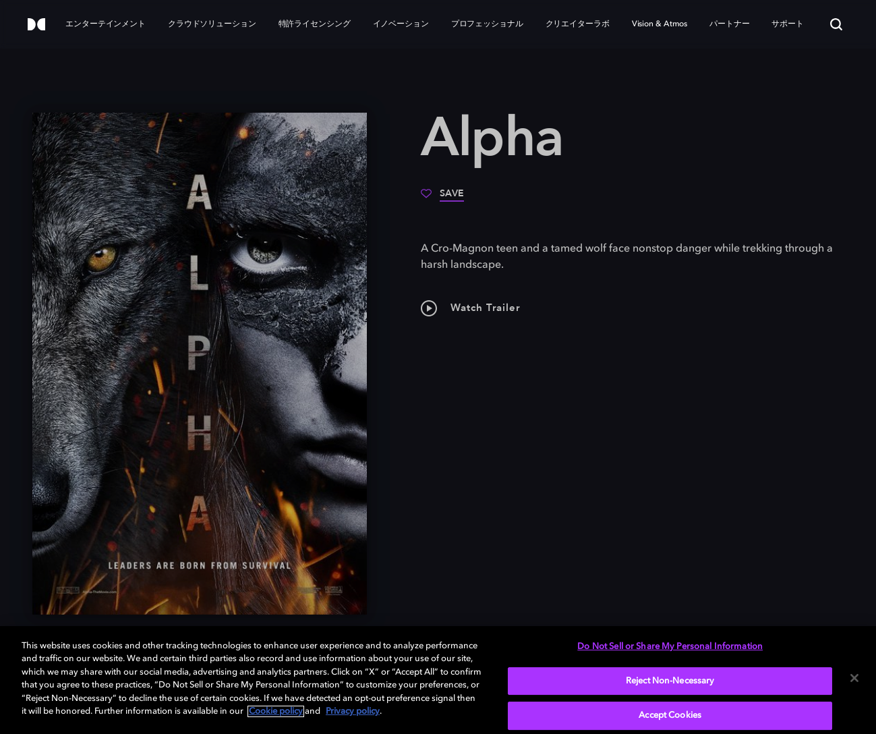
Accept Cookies (670, 715)
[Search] (836, 24)
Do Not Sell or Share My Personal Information (670, 646)
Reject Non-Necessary (670, 681)
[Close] (854, 678)
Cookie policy (276, 711)
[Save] (442, 198)
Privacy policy (353, 711)
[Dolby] (36, 25)
